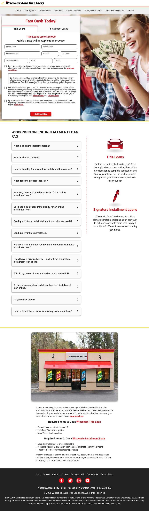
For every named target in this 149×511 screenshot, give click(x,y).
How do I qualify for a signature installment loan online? (43, 169)
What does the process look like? (31, 180)
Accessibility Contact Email (81, 488)
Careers (130, 10)
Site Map (75, 474)
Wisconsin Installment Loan (88, 438)
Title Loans (115, 157)
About (18, 10)
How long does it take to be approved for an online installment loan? (40, 194)
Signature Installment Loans (115, 210)
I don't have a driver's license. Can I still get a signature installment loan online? (42, 260)
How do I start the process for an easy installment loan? (43, 311)
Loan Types (29, 10)
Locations (58, 10)
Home (38, 474)
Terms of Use (93, 474)
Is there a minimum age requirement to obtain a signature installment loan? (44, 246)
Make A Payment (73, 10)
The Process (44, 10)
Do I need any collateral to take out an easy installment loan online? (42, 286)
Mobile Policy (38, 96)
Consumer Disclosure (114, 10)
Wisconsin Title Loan (88, 421)
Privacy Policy (53, 96)
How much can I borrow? (26, 157)
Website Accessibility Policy (52, 488)
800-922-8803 (104, 488)
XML (83, 474)
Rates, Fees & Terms (93, 10)
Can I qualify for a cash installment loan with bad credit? (43, 221)
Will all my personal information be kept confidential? (41, 273)
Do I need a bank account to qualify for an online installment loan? (39, 208)
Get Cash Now (40, 114)
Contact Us (57, 474)
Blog (66, 474)
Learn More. (19, 105)
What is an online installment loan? (32, 145)
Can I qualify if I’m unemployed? (30, 233)
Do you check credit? (24, 299)
